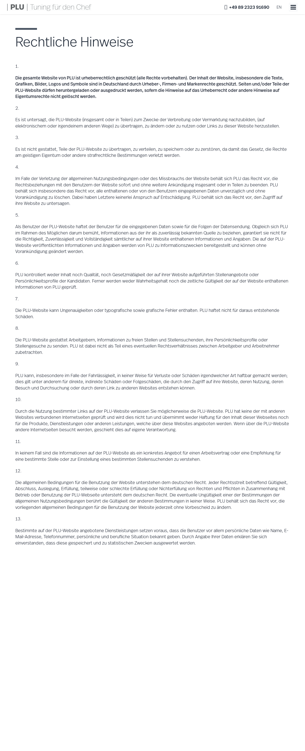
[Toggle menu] (293, 7)
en (279, 7)
